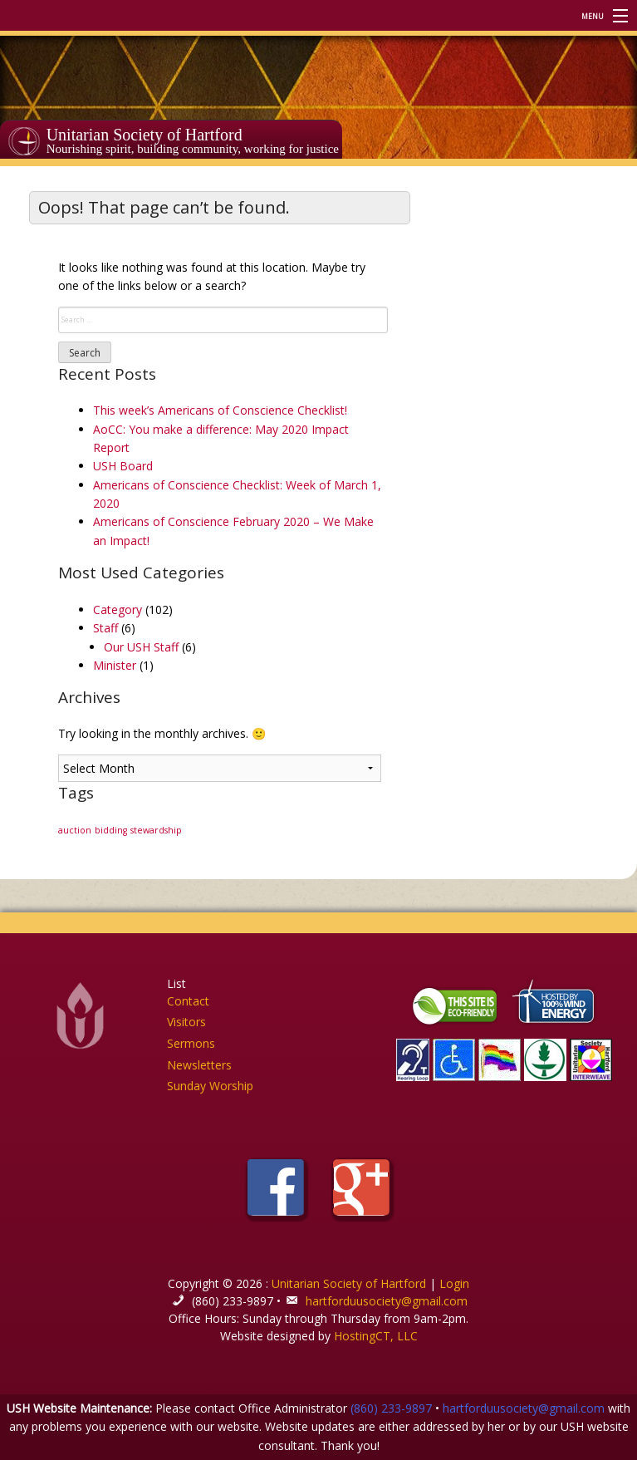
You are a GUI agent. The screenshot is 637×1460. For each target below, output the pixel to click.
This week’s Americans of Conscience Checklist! (220, 410)
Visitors (186, 1022)
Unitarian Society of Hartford (145, 134)
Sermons (191, 1043)
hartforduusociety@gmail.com (387, 1301)
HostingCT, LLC (376, 1336)
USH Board (123, 466)
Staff (105, 628)
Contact (188, 1001)
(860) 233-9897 (391, 1408)
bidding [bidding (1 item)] (111, 830)
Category (117, 609)
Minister (114, 665)
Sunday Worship (210, 1086)
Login (454, 1283)
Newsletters (199, 1065)
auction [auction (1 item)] (74, 830)
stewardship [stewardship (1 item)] (156, 830)
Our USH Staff (141, 647)
